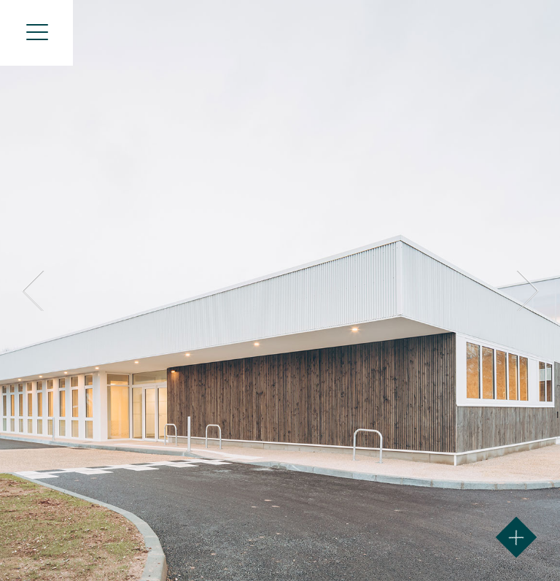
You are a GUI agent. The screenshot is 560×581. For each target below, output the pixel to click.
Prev (35, 291)
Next (525, 291)
